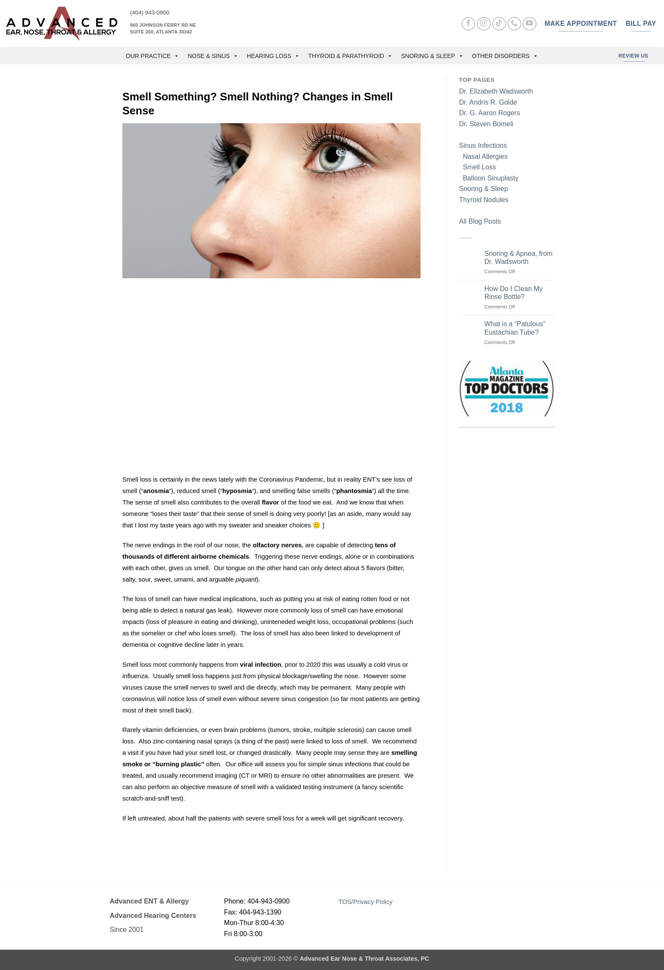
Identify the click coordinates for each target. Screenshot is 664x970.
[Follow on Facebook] (469, 24)
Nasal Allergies (483, 156)
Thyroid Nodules (484, 199)
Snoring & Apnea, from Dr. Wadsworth (518, 257)
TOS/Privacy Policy (365, 901)
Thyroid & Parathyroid (350, 55)
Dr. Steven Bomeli (486, 123)
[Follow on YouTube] (530, 24)
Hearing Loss (273, 55)
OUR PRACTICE (152, 55)
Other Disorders (505, 55)
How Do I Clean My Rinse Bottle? (513, 292)
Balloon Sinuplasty (489, 178)
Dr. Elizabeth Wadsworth (496, 91)
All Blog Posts (480, 221)
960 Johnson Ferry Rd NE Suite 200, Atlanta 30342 (163, 28)
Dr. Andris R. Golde (488, 102)
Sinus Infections (483, 145)
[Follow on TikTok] (499, 24)
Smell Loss (477, 167)
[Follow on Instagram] (484, 24)
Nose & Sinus (213, 55)
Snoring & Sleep (432, 55)
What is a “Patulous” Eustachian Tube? (514, 327)
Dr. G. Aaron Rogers (489, 112)
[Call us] (514, 24)
